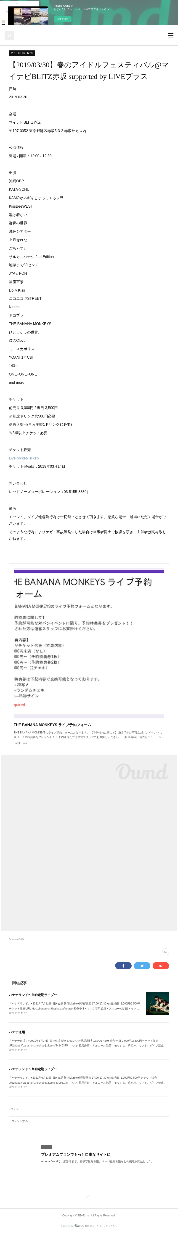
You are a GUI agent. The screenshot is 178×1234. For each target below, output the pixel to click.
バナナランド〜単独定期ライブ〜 (33, 995)
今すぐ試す (62, 19)
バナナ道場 (17, 1032)
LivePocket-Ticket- (24, 458)
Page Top (89, 1197)
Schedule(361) (16, 939)
